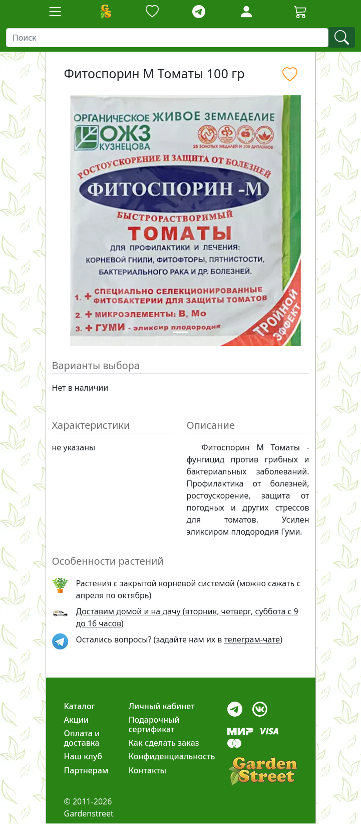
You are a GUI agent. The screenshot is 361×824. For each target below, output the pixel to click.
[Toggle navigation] (55, 11)
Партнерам (86, 770)
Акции (76, 719)
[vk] (259, 706)
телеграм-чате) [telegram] (253, 639)
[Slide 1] (180, 332)
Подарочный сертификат (154, 724)
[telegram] (198, 12)
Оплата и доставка (82, 738)
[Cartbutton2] (300, 11)
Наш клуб (83, 756)
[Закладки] (152, 12)
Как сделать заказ (164, 742)
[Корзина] (300, 11)
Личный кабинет (162, 706)
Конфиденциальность (172, 756)
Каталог (79, 706)
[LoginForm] (246, 11)
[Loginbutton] (246, 12)
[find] (341, 37)
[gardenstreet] (262, 771)
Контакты (148, 770)
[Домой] (105, 11)
